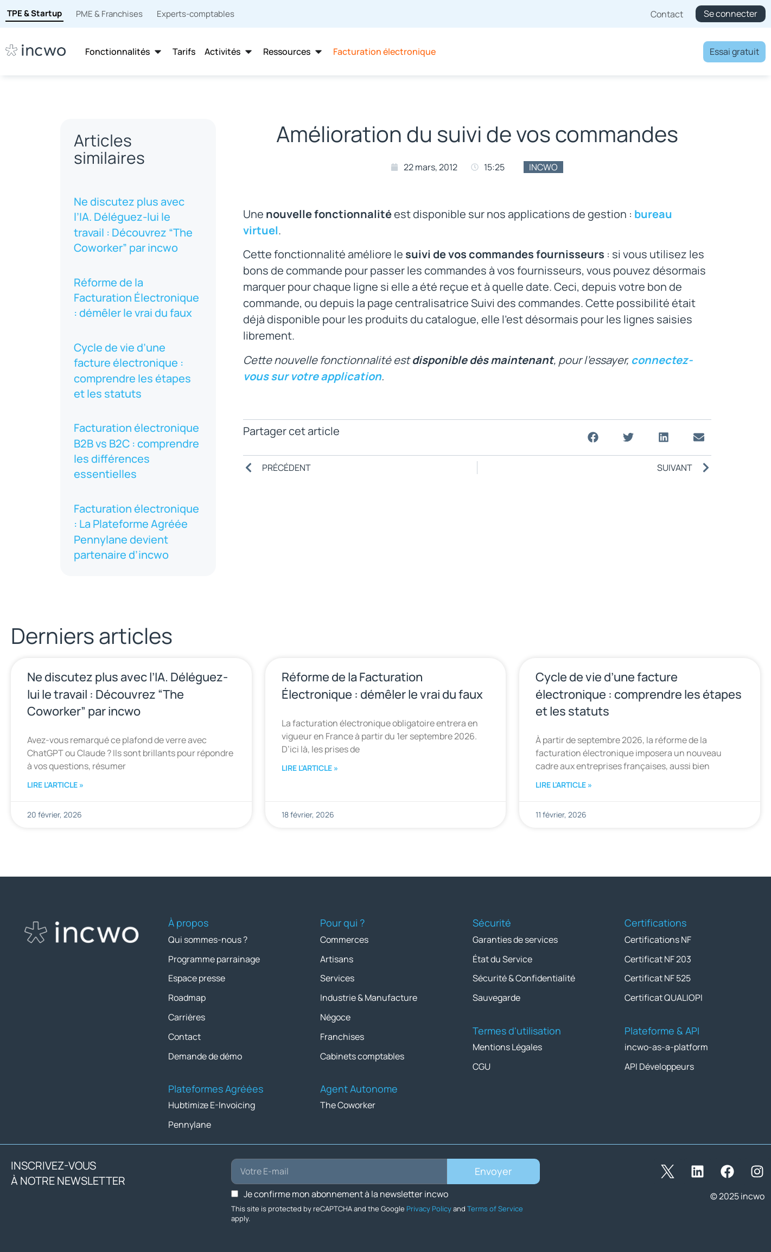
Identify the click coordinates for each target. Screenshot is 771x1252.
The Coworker (347, 1102)
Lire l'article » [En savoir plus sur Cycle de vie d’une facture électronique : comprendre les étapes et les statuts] (564, 785)
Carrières (186, 1015)
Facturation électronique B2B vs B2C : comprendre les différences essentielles (136, 450)
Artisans (336, 958)
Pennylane (189, 1121)
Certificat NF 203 (658, 958)
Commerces (344, 939)
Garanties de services (515, 939)
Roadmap (187, 996)
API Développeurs (659, 1064)
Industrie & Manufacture (368, 996)
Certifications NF (658, 939)
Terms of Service (495, 1204)
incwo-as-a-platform (666, 1045)
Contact (184, 1034)
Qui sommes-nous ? (207, 939)
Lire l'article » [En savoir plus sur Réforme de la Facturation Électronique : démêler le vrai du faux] (310, 768)
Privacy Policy (428, 1204)
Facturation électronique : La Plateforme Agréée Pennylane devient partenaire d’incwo (136, 531)
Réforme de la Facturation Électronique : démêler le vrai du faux (136, 298)
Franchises (342, 1034)
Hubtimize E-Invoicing (211, 1102)
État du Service (502, 958)
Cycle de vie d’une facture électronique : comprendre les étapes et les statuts (132, 370)
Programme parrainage (214, 958)
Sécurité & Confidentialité (524, 977)
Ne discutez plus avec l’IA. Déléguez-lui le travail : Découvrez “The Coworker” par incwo (133, 224)
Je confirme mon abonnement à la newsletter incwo (346, 1190)
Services (337, 977)
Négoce (335, 1015)
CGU (481, 1064)
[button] (593, 437)
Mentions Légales (507, 1045)
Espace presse (196, 977)
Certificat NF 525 (658, 977)
